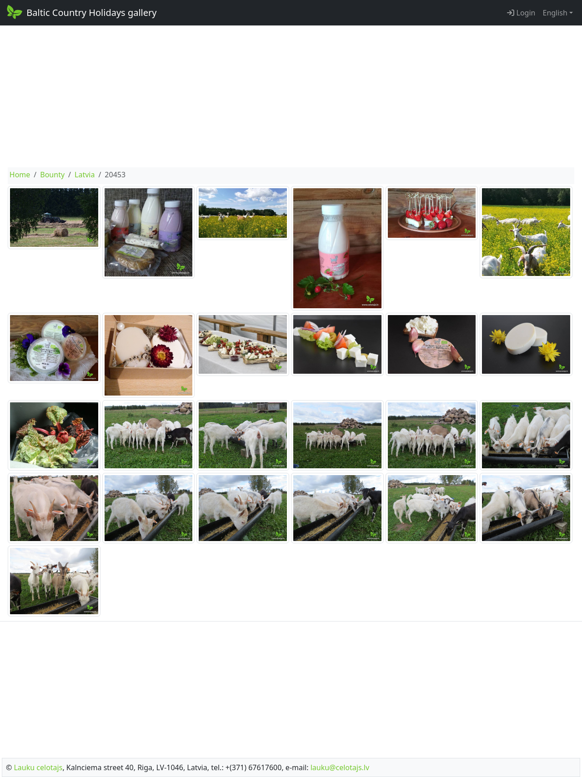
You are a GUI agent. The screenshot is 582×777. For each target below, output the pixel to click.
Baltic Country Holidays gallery (80, 12)
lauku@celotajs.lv (340, 767)
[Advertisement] (291, 96)
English (554, 13)
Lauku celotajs (38, 767)
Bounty (52, 175)
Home (20, 175)
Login (521, 13)
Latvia (85, 175)
